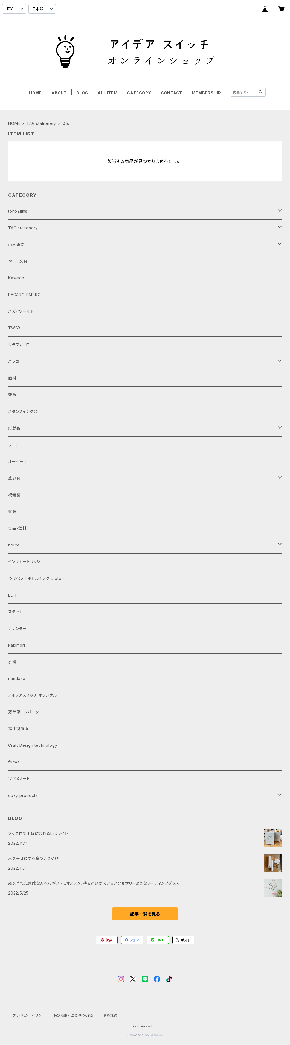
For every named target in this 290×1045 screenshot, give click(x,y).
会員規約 (110, 1015)
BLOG (82, 93)
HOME (35, 93)
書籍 (12, 511)
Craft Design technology (32, 745)
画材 (12, 378)
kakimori (16, 645)
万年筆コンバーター (25, 712)
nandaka (16, 678)
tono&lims (17, 211)
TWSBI (15, 328)
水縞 (12, 661)
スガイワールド (21, 311)
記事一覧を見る (145, 914)
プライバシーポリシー (29, 1015)
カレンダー (17, 628)
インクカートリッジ (24, 561)
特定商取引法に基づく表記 (74, 1015)
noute (14, 545)
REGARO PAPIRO (24, 294)
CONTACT (171, 93)
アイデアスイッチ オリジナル (32, 695)
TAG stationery (41, 123)
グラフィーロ (19, 344)
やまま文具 (18, 261)
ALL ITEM (107, 93)
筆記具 (14, 478)
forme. (14, 762)
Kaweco (16, 278)
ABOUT (59, 93)
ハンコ (13, 361)
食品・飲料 (17, 528)
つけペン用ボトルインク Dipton (36, 578)
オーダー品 (18, 461)
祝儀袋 (14, 495)
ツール (14, 444)
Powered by (145, 1035)
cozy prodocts (22, 795)
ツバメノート (19, 778)
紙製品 (14, 428)
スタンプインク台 (22, 411)
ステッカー (17, 611)
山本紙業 (16, 244)
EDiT (13, 595)
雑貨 (12, 394)
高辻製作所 (18, 728)
